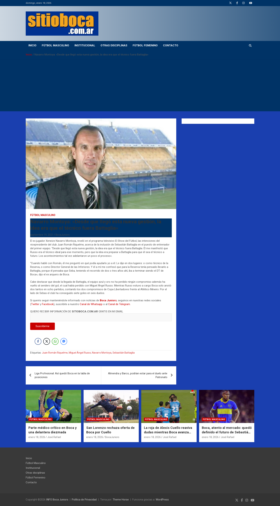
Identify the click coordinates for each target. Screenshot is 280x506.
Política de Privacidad (84, 499)
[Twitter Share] (46, 341)
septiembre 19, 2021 (41, 234)
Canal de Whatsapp (91, 304)
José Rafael (54, 437)
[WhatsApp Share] (55, 341)
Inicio (32, 45)
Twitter (35, 304)
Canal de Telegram (119, 304)
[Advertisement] (140, 86)
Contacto (170, 45)
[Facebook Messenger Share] (63, 341)
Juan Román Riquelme (55, 352)
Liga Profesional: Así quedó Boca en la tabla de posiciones (62, 375)
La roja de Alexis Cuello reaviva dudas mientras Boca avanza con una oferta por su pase (168, 432)
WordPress (162, 499)
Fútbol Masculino (55, 45)
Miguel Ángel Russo (80, 352)
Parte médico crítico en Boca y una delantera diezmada (52, 430)
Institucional (84, 45)
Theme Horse (121, 499)
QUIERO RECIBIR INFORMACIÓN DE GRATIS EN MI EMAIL (101, 314)
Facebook (48, 304)
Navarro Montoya (101, 352)
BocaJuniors (63, 234)
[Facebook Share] (38, 341)
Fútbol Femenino (145, 45)
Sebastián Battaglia (123, 352)
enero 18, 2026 (36, 437)
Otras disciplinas (114, 45)
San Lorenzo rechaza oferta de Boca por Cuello (110, 430)
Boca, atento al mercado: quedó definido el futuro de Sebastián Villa (227, 432)
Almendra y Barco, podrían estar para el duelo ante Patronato (137, 375)
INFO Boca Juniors (57, 499)
